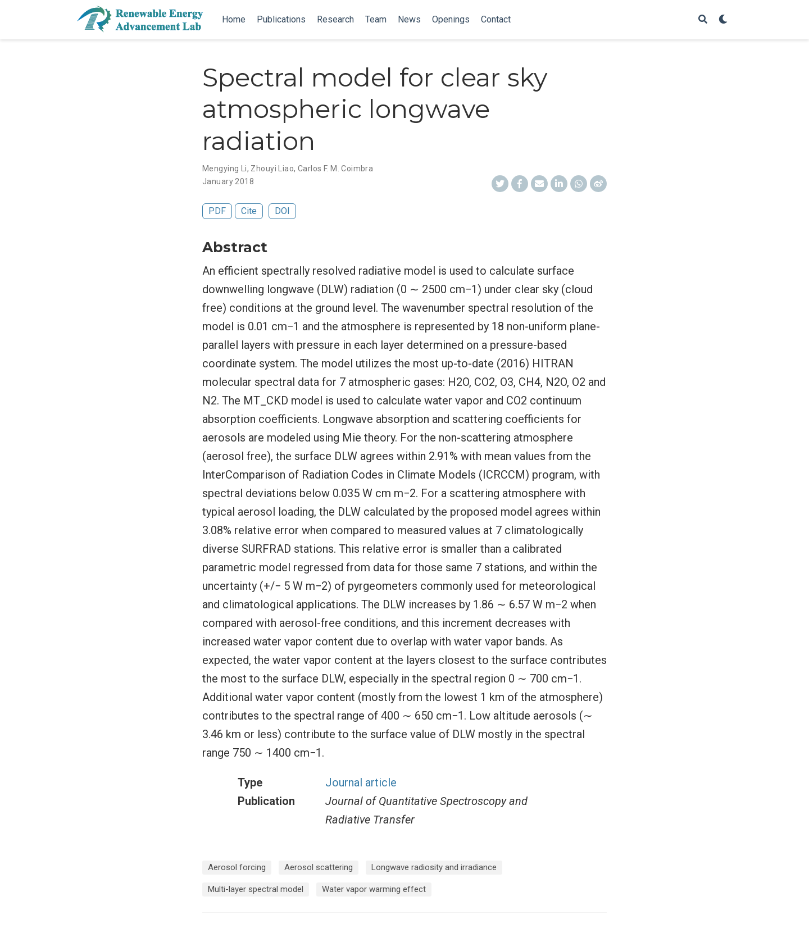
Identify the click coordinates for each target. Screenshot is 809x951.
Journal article (361, 782)
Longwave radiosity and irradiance (434, 867)
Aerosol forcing (237, 867)
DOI (282, 211)
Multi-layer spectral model (255, 889)
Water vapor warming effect (374, 889)
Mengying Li (224, 168)
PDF (217, 211)
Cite (249, 211)
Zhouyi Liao (272, 168)
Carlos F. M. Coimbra (335, 168)
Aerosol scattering (318, 867)
